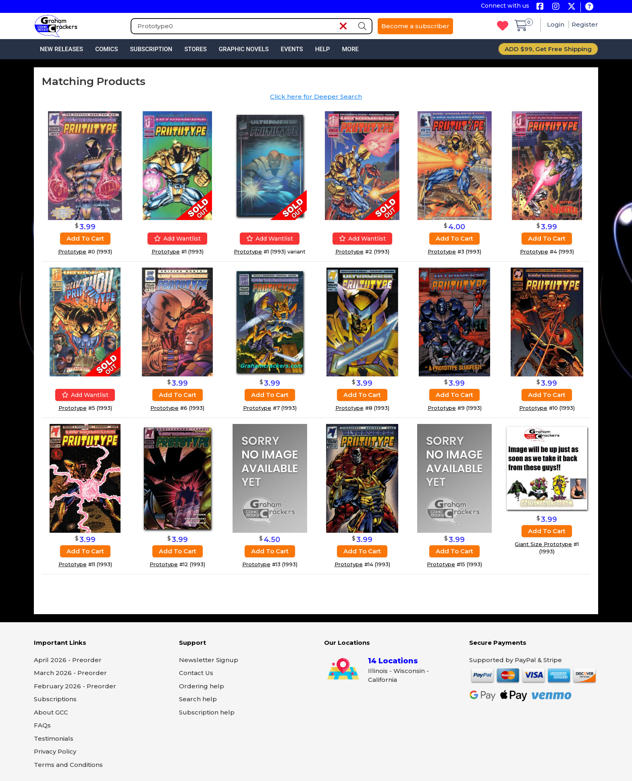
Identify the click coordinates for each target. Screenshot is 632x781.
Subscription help (207, 712)
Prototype (72, 251)
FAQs (42, 725)
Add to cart (85, 238)
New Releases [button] (61, 49)
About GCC (51, 712)
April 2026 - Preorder (68, 660)
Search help (198, 699)
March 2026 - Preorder (70, 673)
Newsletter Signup (208, 660)
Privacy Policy (55, 751)
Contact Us (196, 673)
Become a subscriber (415, 26)
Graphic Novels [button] (244, 49)
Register (585, 24)
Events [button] (292, 49)
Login (556, 24)
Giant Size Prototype (543, 544)
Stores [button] (195, 49)
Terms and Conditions (68, 765)
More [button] (350, 49)
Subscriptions (55, 699)
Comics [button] (106, 49)
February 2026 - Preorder (75, 686)
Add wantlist (177, 238)
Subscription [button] (151, 49)
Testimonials (53, 738)
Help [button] (322, 49)
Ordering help (201, 686)
